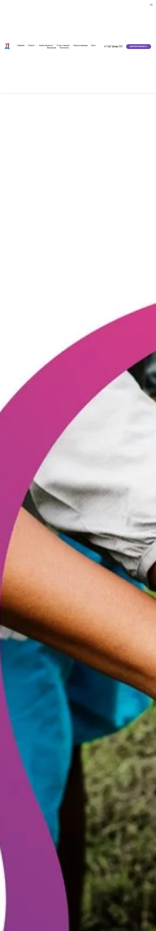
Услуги (31, 45)
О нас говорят (63, 45)
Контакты (64, 48)
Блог (93, 45)
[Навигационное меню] (151, 5)
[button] (138, 46)
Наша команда (80, 45)
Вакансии (51, 48)
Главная (20, 45)
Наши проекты (46, 45)
